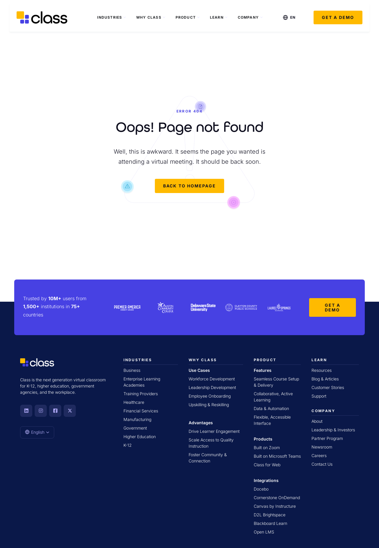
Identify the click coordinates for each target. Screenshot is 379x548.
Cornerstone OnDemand (277, 496)
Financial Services (140, 410)
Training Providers (140, 393)
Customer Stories (327, 386)
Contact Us (322, 463)
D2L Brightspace (269, 514)
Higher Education (139, 435)
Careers (319, 454)
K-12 (127, 444)
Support (318, 395)
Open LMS (264, 531)
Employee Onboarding (210, 395)
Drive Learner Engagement (214, 430)
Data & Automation (271, 407)
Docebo (261, 488)
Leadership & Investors (333, 429)
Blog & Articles (325, 378)
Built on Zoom (267, 446)
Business (131, 369)
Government (135, 427)
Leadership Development (212, 386)
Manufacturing (137, 418)
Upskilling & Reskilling (209, 403)
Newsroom (321, 446)
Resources (321, 369)
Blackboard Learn (270, 522)
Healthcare (133, 401)
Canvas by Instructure (275, 505)
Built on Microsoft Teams (277, 455)
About (316, 420)
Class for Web (267, 464)
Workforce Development (212, 378)
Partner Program (327, 437)
